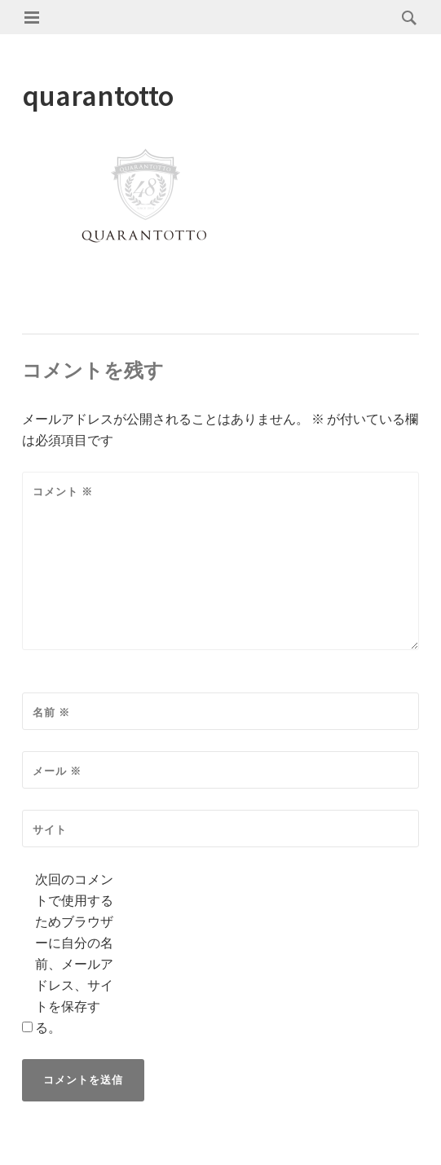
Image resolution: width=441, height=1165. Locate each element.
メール (57, 771)
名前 (51, 712)
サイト (50, 830)
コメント (63, 492)
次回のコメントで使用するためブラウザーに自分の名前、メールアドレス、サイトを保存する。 (74, 953)
